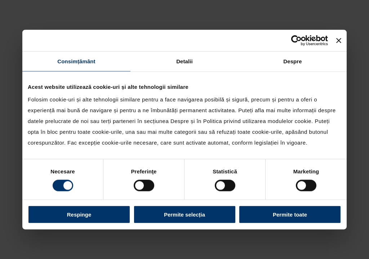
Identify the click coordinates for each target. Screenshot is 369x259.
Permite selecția (184, 214)
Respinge (79, 214)
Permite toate (290, 214)
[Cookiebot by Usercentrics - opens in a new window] (296, 40)
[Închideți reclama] (338, 40)
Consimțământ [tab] (76, 61)
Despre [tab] (292, 61)
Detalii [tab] (184, 61)
